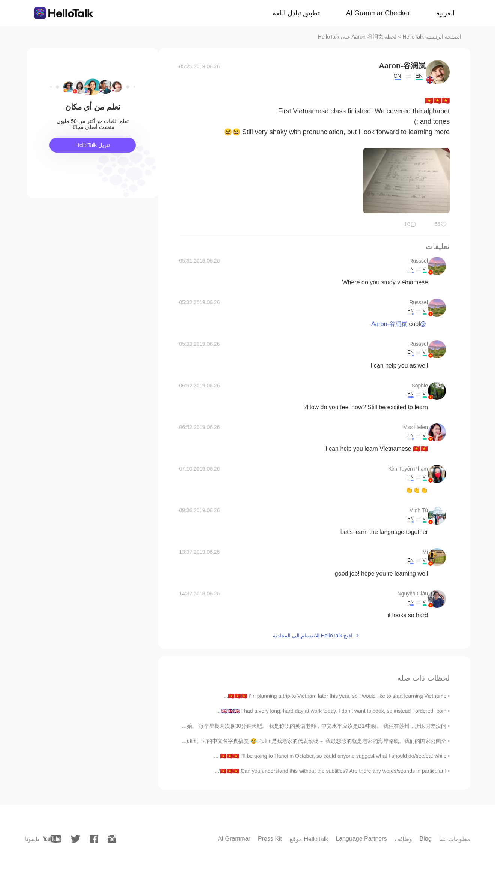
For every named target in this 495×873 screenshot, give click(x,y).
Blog (426, 839)
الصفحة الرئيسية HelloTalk (431, 37)
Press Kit (270, 839)
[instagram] (112, 839)
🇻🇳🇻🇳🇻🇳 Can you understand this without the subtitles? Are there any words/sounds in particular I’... (331, 771)
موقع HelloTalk (309, 839)
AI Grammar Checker (378, 13)
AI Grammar (234, 839)
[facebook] (94, 839)
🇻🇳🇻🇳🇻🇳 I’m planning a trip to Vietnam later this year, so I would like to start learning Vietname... (335, 696)
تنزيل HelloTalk (93, 145)
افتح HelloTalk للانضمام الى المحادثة (312, 636)
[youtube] (52, 839)
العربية (445, 13)
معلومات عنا (454, 839)
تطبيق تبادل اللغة (296, 13)
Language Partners (361, 839)
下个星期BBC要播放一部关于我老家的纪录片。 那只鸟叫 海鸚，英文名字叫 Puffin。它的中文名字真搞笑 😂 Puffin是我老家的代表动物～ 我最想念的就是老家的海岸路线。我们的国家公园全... (223, 741)
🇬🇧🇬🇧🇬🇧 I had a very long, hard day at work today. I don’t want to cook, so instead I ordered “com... (331, 711)
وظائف (403, 839)
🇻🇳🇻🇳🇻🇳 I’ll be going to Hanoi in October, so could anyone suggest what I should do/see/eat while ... (330, 756)
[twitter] (75, 839)
